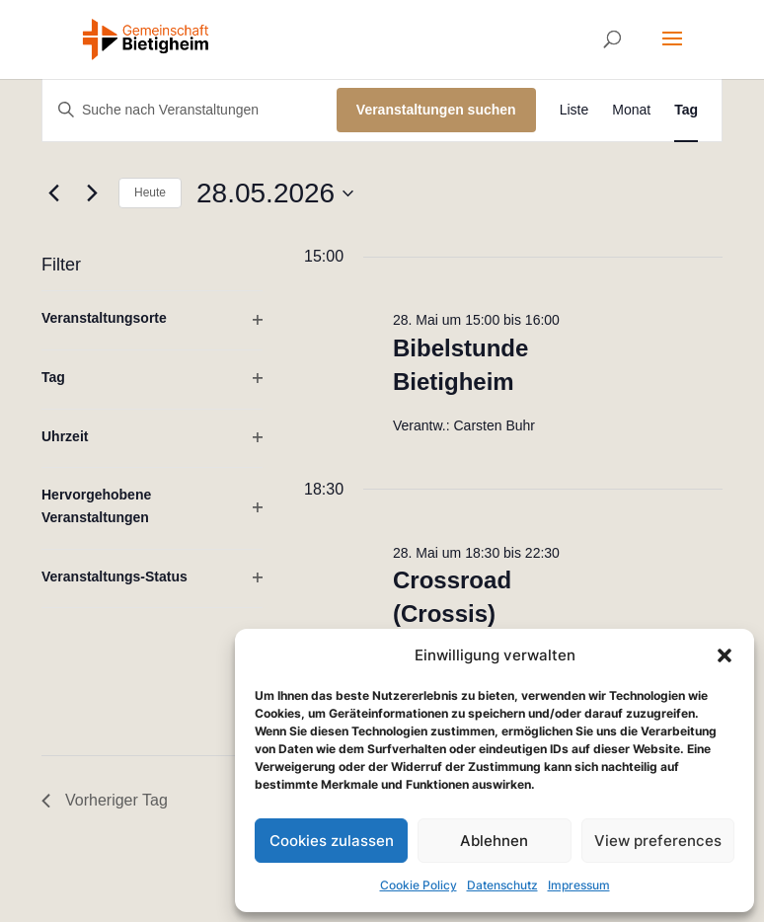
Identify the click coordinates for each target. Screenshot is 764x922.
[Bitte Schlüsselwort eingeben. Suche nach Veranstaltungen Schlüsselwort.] (189, 110)
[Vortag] (53, 193)
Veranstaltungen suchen (436, 109)
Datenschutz (502, 885)
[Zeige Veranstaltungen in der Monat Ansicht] (631, 110)
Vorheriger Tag (104, 800)
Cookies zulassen (331, 840)
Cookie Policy (418, 885)
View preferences (658, 840)
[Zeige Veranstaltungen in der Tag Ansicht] (686, 110)
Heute (150, 192)
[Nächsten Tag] (92, 193)
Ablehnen (494, 840)
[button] (724, 655)
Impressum (579, 885)
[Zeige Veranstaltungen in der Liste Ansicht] (574, 110)
